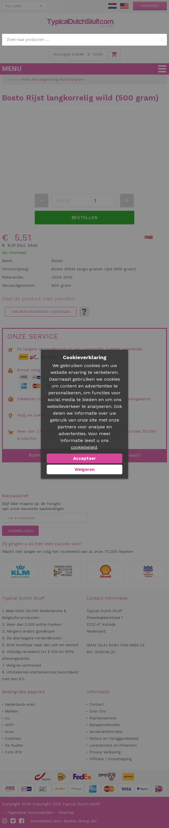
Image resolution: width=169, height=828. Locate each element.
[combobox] (84, 40)
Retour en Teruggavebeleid (113, 738)
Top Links (13, 6)
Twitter (13, 821)
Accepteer (84, 458)
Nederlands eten (20, 704)
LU (7, 718)
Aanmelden (150, 6)
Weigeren (84, 469)
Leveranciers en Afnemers (113, 745)
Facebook (22, 821)
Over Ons (97, 711)
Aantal (63, 201)
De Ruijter (14, 745)
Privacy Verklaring (105, 752)
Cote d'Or (13, 752)
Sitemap (66, 812)
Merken (11, 711)
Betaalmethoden (104, 725)
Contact (96, 704)
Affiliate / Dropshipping (110, 759)
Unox (9, 732)
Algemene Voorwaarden (30, 812)
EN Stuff (124, 6)
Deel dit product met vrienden (38, 298)
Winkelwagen (114, 54)
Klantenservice (102, 718)
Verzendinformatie (106, 732)
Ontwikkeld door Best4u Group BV (63, 821)
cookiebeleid (84, 447)
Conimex (13, 738)
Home (12, 79)
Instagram (5, 821)
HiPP (9, 725)
